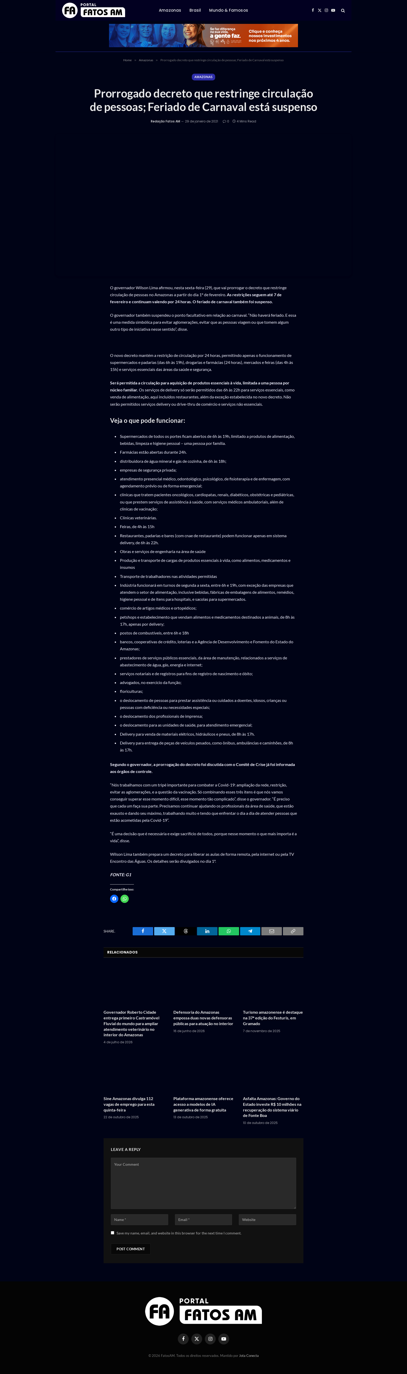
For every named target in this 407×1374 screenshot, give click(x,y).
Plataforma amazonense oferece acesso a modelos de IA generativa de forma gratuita (203, 1104)
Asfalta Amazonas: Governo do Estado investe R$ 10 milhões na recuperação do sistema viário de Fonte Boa (272, 1107)
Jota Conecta (249, 1356)
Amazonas (170, 10)
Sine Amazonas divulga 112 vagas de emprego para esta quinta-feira (129, 1104)
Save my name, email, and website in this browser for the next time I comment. (179, 1233)
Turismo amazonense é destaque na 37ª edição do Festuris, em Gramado (273, 1018)
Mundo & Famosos (228, 10)
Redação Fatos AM (165, 121)
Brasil (195, 10)
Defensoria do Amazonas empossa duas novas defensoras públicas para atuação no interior (203, 1018)
